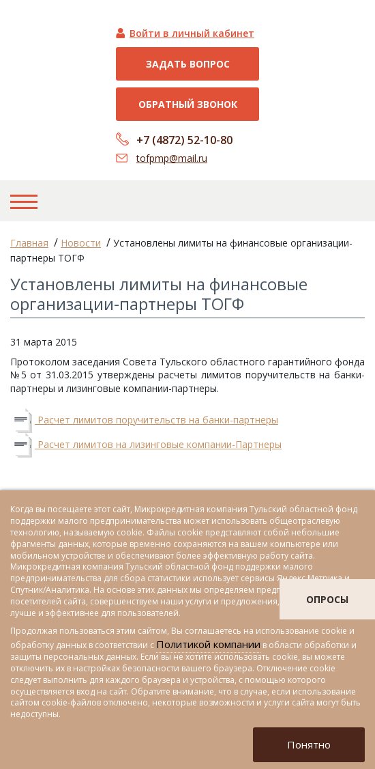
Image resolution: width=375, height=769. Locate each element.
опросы (327, 599)
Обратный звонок (187, 104)
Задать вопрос (188, 63)
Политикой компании (208, 644)
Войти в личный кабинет (192, 33)
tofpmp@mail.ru (171, 158)
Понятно (309, 744)
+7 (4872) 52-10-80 (184, 140)
